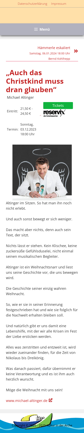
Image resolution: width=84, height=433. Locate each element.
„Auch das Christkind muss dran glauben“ (35, 81)
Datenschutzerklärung (32, 4)
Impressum (58, 4)
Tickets (58, 105)
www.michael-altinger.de (26, 400)
